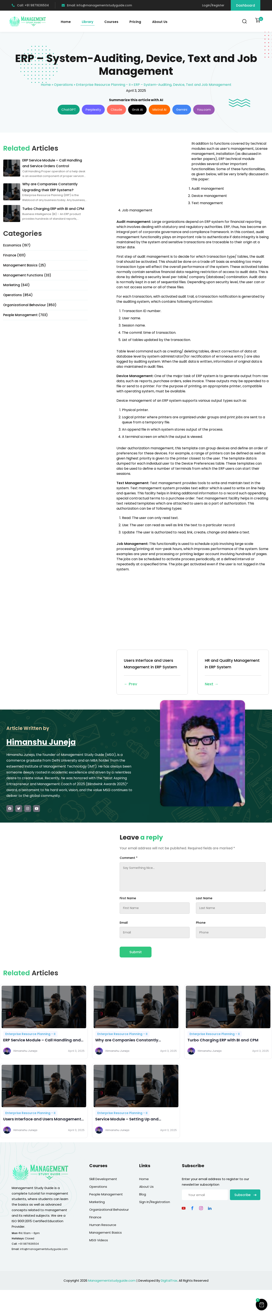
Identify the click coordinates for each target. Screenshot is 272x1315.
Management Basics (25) (24, 265)
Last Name (204, 898)
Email (124, 922)
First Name (128, 898)
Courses (111, 22)
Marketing (97, 1202)
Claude (116, 109)
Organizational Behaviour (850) (30, 305)
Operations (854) (18, 295)
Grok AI (137, 109)
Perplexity (93, 109)
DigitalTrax (169, 1280)
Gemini (181, 109)
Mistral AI (159, 109)
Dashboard (245, 5)
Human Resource (102, 1225)
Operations (63, 84)
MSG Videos (98, 1240)
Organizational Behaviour (109, 1209)
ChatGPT (68, 109)
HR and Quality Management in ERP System (233, 672)
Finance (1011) (14, 255)
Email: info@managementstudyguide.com (97, 5)
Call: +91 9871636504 (30, 5)
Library (87, 22)
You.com (204, 109)
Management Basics (105, 1232)
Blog (142, 1194)
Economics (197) (17, 245)
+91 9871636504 (28, 1244)
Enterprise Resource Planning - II (103, 84)
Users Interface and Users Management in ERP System (152, 672)
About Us (159, 22)
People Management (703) (25, 315)
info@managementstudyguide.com (44, 1249)
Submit (135, 952)
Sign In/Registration (154, 1202)
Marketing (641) (16, 285)
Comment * (128, 858)
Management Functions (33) (27, 275)
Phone (200, 922)
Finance (95, 1217)
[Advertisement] (152, 171)
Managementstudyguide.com (112, 1280)
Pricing (135, 22)
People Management (106, 1194)
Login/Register (213, 5)
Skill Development (103, 1179)
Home (66, 22)
